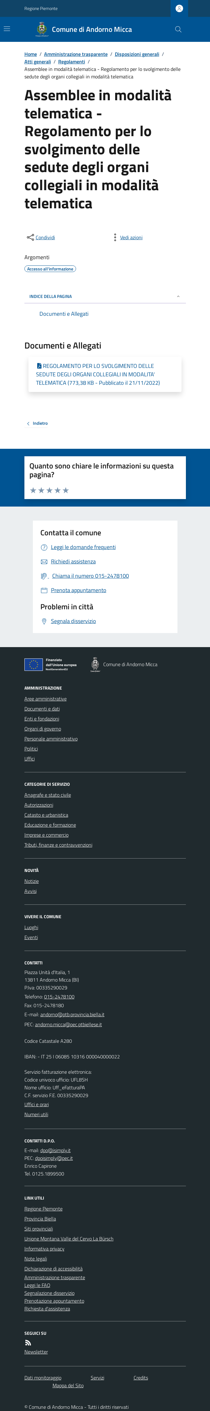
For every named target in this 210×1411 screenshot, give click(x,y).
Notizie (31, 881)
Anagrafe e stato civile (47, 795)
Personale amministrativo (51, 738)
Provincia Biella (40, 1218)
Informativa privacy (44, 1248)
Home (30, 54)
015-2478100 (59, 996)
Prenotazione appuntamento (54, 1301)
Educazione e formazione (50, 825)
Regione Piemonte (41, 8)
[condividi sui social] (40, 237)
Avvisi (30, 891)
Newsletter (36, 1351)
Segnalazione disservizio (49, 1293)
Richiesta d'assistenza (47, 1308)
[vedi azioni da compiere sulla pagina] (126, 237)
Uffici (29, 758)
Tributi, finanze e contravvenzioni (58, 845)
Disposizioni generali (137, 54)
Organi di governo (42, 728)
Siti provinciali (38, 1228)
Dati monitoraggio (42, 1377)
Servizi (97, 1377)
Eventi (31, 937)
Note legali (35, 1258)
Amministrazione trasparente (76, 54)
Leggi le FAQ (37, 1285)
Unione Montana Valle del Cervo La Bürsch (69, 1238)
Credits (141, 1377)
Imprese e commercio (46, 835)
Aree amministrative (45, 698)
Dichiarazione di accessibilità (53, 1268)
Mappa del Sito (68, 1385)
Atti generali (37, 61)
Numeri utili (36, 1114)
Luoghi (31, 927)
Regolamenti (71, 61)
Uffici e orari (36, 1104)
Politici (31, 748)
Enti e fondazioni (41, 718)
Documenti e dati (42, 708)
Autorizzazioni (38, 805)
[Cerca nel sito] (176, 29)
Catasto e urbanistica (46, 815)
